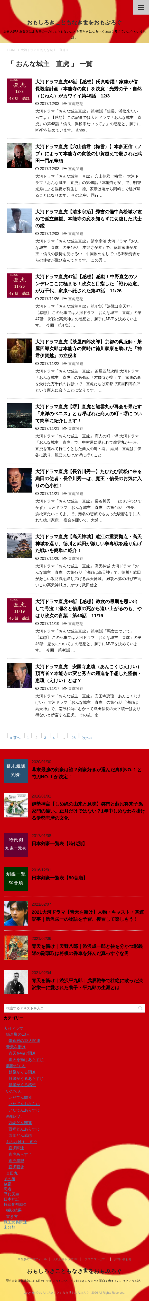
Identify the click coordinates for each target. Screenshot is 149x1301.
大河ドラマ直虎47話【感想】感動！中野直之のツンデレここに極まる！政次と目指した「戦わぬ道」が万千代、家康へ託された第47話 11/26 (88, 283)
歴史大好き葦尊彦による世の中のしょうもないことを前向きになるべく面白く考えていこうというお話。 (74, 1281)
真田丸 (12, 1173)
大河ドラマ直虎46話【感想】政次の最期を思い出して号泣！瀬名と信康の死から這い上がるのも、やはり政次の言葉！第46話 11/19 (88, 608)
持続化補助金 (15, 1204)
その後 (9, 1179)
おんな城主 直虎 (21, 1142)
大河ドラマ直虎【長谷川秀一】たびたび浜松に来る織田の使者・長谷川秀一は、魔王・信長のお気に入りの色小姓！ (88, 478)
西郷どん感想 (20, 1135)
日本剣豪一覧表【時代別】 (59, 843)
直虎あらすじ (20, 1154)
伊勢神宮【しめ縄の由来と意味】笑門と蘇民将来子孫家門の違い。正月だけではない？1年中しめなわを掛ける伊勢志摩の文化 (88, 811)
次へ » (87, 737)
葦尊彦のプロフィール (32, 1259)
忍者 (7, 1189)
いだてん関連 (20, 1097)
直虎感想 (76, 104)
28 (74, 737)
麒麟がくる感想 (22, 1085)
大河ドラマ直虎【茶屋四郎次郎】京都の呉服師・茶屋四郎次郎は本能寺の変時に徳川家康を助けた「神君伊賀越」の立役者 (88, 348)
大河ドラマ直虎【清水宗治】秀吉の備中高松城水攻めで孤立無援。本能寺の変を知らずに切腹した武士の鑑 (88, 218)
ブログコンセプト (96, 1259)
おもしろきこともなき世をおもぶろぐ (74, 22)
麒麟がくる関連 (22, 1072)
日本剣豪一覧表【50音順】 (60, 877)
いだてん (14, 1091)
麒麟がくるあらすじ (26, 1078)
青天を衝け (16, 1047)
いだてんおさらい (24, 1104)
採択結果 (14, 1210)
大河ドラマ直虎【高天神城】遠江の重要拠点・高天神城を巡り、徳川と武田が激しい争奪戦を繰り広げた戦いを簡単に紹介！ (88, 543)
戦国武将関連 (15, 1222)
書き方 (12, 1216)
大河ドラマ (13, 1028)
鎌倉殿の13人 (18, 1034)
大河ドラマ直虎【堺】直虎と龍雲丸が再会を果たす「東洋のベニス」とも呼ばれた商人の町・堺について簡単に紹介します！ (88, 413)
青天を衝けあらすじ (26, 1060)
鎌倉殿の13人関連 (24, 1041)
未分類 (9, 1227)
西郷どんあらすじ (24, 1129)
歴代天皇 (11, 1194)
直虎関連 (76, 169)
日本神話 (11, 1199)
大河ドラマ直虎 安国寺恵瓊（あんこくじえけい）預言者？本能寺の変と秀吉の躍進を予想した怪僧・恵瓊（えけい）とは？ (88, 673)
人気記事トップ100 (65, 1259)
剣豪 (7, 1184)
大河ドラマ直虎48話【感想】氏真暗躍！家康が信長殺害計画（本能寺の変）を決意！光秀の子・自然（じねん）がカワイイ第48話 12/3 (88, 88)
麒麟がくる (16, 1066)
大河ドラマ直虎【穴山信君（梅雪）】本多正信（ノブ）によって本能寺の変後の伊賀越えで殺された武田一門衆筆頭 (88, 153)
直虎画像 (16, 1167)
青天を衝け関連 (22, 1053)
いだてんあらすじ (24, 1110)
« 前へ (15, 737)
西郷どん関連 (20, 1123)
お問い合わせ (122, 1259)
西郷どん (14, 1116)
